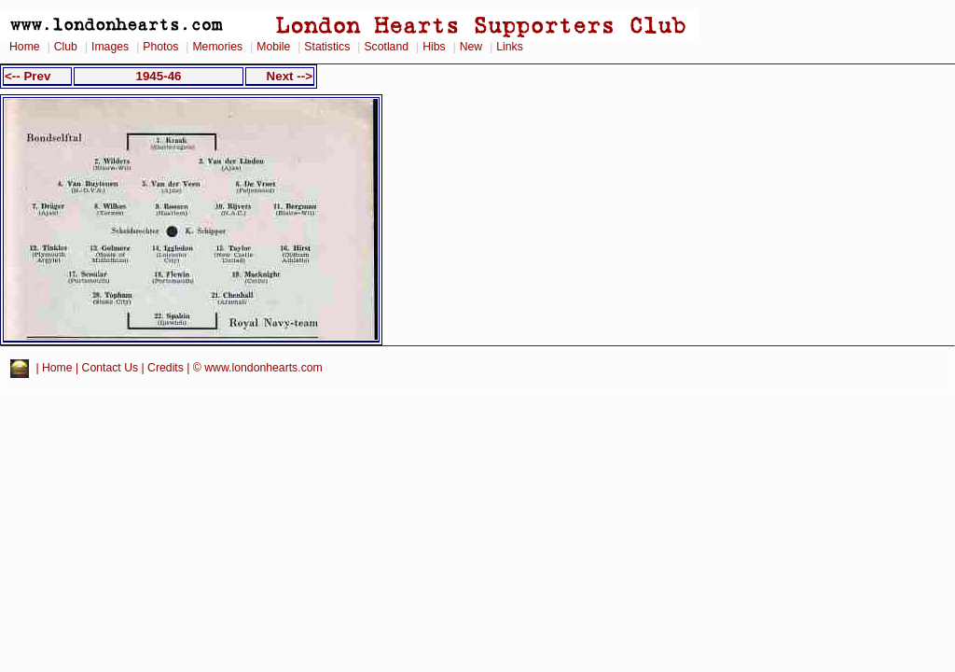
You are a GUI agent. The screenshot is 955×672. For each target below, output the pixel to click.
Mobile (273, 46)
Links (509, 46)
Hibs (433, 46)
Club (65, 46)
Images (110, 46)
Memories (217, 46)
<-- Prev (27, 76)
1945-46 (158, 76)
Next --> (289, 76)
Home (24, 46)
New (471, 46)
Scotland (386, 46)
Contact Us (110, 367)
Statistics (327, 46)
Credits (165, 367)
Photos (160, 46)
